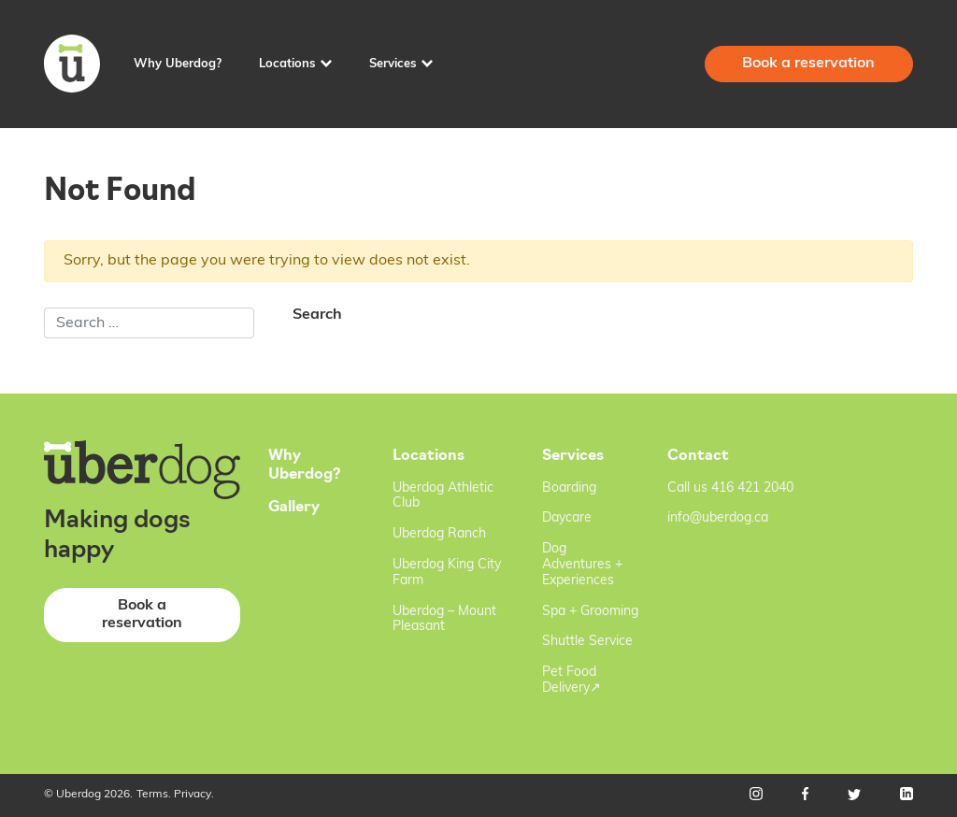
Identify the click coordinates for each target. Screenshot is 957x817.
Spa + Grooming (590, 612)
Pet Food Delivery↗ (571, 680)
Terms (152, 794)
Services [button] (393, 64)
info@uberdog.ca (717, 518)
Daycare (567, 518)
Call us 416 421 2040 (730, 488)
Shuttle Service (587, 642)
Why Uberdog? (177, 64)
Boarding (569, 488)
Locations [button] (287, 64)
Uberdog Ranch (439, 534)
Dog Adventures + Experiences (582, 565)
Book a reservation (808, 63)
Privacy (192, 794)
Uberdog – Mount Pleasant (444, 620)
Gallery (294, 507)
